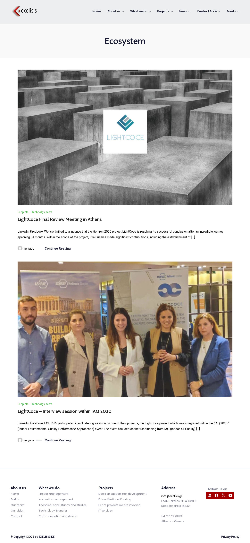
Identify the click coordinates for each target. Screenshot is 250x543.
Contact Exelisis (208, 11)
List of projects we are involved (119, 505)
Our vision (17, 511)
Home (96, 11)
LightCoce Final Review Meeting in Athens (60, 219)
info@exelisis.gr (171, 496)
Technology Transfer (53, 511)
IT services (105, 511)
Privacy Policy (230, 537)
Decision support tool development (122, 494)
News (183, 11)
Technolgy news (42, 212)
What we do (138, 11)
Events (231, 11)
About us (113, 11)
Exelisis (15, 499)
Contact (16, 516)
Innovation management (56, 499)
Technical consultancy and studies (63, 505)
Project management (53, 494)
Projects (163, 11)
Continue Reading (58, 249)
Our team (17, 505)
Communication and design (58, 516)
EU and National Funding (114, 499)
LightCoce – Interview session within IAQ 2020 (65, 411)
